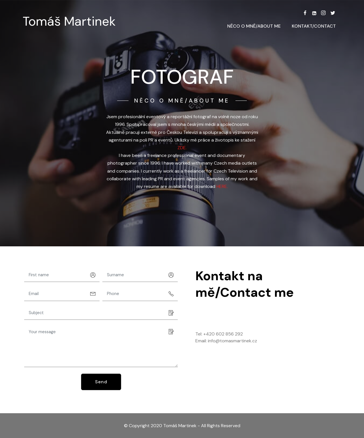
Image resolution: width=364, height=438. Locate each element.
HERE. (222, 186)
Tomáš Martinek (69, 21)
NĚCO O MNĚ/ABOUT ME (254, 26)
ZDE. (182, 148)
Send (101, 382)
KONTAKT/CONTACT (314, 26)
